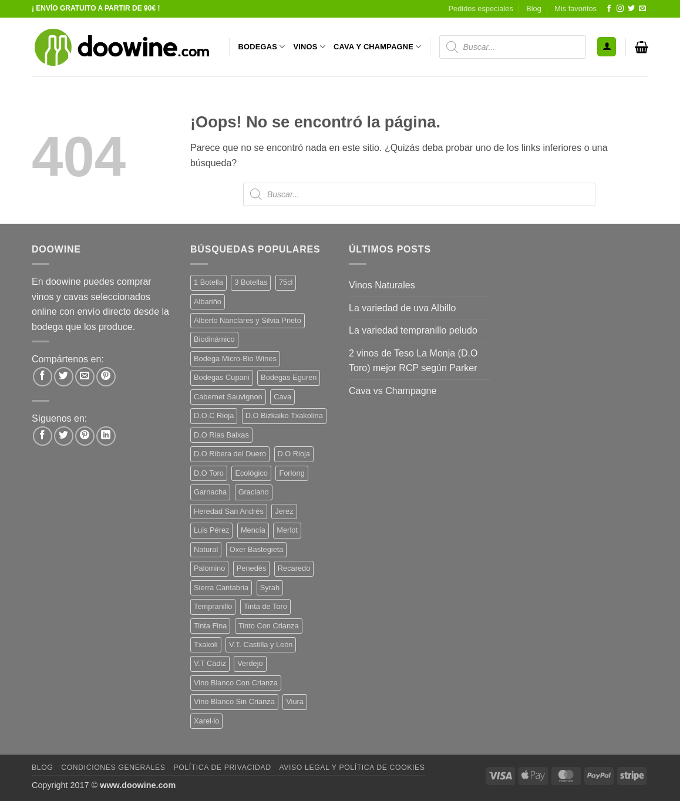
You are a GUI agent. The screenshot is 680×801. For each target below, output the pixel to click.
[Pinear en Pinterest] (106, 376)
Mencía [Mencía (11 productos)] (253, 530)
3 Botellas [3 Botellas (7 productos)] (250, 282)
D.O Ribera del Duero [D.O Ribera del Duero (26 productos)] (230, 453)
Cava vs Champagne (392, 391)
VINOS (309, 46)
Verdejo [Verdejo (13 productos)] (249, 663)
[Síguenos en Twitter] (631, 9)
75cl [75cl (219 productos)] (285, 282)
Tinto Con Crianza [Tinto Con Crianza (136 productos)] (268, 625)
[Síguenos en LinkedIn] (106, 436)
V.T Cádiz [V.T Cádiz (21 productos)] (210, 663)
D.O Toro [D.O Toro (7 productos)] (209, 473)
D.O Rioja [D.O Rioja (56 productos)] (294, 453)
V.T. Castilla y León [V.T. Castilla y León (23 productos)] (260, 644)
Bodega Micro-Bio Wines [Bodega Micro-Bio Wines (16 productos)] (235, 358)
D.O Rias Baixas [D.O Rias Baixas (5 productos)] (221, 434)
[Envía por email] (85, 376)
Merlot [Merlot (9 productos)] (287, 530)
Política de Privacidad (222, 767)
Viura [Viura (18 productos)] (295, 701)
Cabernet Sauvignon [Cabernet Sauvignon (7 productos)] (228, 396)
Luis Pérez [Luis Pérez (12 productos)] (211, 530)
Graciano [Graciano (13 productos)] (253, 491)
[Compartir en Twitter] (63, 376)
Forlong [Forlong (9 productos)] (291, 473)
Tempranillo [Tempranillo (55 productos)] (213, 606)
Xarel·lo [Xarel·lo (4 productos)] (206, 720)
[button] (606, 46)
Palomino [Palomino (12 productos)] (209, 568)
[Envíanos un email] (642, 9)
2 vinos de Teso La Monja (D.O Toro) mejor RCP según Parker (413, 360)
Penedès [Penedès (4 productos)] (252, 568)
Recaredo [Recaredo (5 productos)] (294, 568)
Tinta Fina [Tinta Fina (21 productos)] (210, 625)
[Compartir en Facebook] (42, 376)
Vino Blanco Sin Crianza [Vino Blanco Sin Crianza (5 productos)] (234, 701)
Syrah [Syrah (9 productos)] (270, 587)
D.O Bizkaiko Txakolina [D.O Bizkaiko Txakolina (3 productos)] (284, 415)
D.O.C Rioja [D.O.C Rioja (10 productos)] (214, 415)
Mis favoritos (575, 8)
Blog (533, 8)
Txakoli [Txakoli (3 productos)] (206, 644)
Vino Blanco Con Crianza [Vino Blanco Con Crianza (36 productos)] (236, 682)
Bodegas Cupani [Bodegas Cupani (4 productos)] (222, 377)
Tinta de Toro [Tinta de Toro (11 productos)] (265, 606)
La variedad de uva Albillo (402, 308)
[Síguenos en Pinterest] (85, 436)
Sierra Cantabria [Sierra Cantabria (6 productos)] (221, 587)
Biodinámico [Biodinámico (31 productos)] (214, 339)
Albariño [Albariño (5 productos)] (207, 301)
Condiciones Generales (113, 767)
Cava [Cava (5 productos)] (282, 396)
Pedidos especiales (481, 8)
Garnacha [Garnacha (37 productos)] (210, 491)
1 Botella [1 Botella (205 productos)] (208, 282)
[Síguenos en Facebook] (608, 9)
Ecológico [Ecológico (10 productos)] (251, 473)
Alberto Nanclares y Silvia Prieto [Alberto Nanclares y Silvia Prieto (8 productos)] (247, 320)
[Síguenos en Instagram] (620, 9)
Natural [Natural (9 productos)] (206, 549)
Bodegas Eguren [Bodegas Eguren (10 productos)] (289, 377)
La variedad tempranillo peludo (413, 330)
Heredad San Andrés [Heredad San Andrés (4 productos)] (229, 511)
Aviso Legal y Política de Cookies (352, 767)
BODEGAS (261, 46)
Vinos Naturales (382, 285)
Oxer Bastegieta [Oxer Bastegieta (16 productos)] (257, 549)
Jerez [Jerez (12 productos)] (284, 511)
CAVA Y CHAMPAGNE (378, 46)
